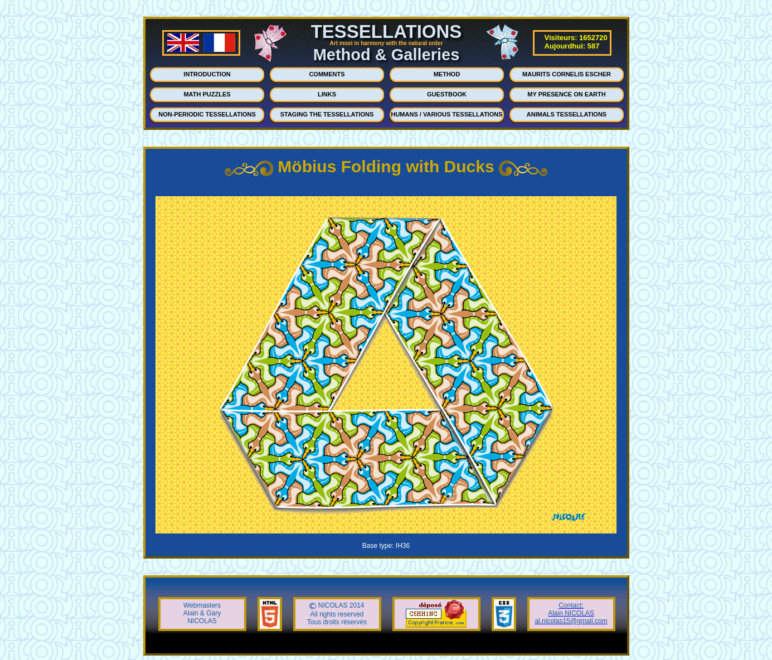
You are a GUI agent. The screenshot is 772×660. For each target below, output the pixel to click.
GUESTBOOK (447, 94)
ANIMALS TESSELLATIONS (566, 114)
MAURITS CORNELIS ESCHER (566, 74)
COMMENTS (326, 74)
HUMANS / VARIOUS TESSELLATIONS (446, 114)
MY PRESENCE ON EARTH (566, 94)
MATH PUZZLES (206, 94)
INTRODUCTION (206, 74)
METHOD (447, 74)
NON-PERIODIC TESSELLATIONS (207, 114)
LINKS (327, 94)
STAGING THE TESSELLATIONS (327, 114)
